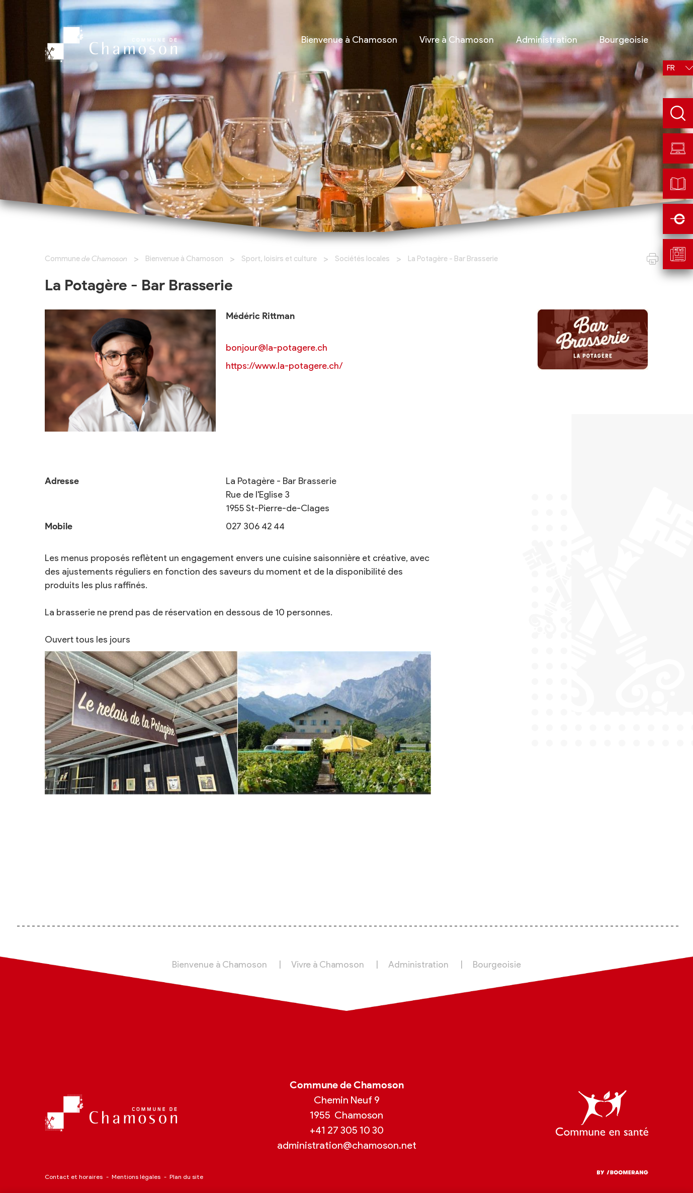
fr (671, 67)
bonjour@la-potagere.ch (276, 347)
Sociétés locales (362, 258)
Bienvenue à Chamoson (184, 258)
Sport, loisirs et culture (279, 258)
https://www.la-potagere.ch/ (284, 365)
